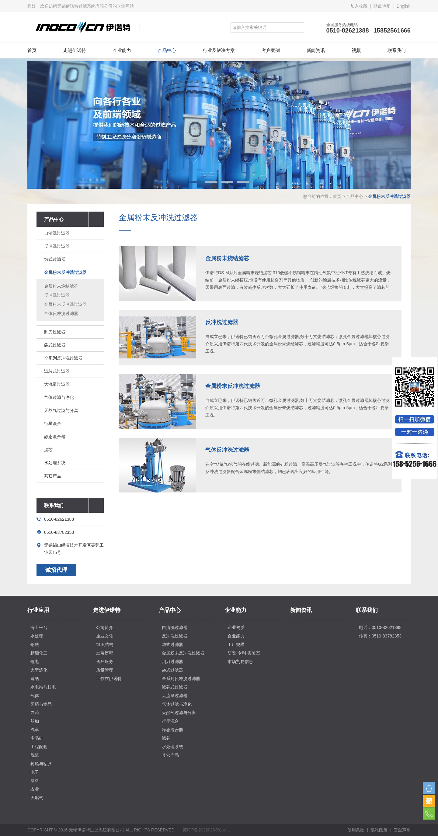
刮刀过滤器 (54, 332)
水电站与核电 (43, 687)
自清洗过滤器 (57, 233)
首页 (31, 50)
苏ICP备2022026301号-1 (206, 829)
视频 (356, 50)
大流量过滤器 (57, 384)
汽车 (34, 729)
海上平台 (38, 627)
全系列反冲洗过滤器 (63, 358)
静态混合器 (54, 436)
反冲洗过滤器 (57, 246)
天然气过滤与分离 (61, 410)
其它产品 (52, 475)
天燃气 (36, 797)
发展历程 (104, 653)
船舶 (34, 721)
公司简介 (104, 627)
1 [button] (195, 182)
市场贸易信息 (240, 661)
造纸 (34, 678)
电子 (34, 772)
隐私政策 (379, 829)
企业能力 (122, 50)
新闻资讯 (316, 50)
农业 (34, 789)
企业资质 (236, 627)
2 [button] (211, 182)
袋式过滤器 (54, 345)
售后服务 (104, 661)
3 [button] (227, 182)
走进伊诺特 (74, 50)
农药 (34, 712)
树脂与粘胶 (41, 763)
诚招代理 (56, 570)
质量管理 (104, 670)
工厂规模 (236, 644)
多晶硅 (36, 738)
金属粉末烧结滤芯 (61, 286)
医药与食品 (41, 704)
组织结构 (104, 644)
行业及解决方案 (219, 50)
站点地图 (382, 6)
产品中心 (167, 50)
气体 (34, 695)
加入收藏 (358, 6)
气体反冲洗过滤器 (61, 313)
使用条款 (355, 829)
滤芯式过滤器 (57, 371)
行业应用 (38, 610)
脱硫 (34, 755)
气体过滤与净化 (59, 397)
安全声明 (402, 829)
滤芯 (48, 449)
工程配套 (38, 746)
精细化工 (38, 653)
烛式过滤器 (54, 259)
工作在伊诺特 (109, 678)
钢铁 (34, 644)
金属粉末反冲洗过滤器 (65, 272)
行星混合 (52, 423)
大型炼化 (38, 670)
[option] (219, 125)
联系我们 (397, 50)
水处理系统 (54, 462)
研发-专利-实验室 (244, 653)
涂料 (34, 780)
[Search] (262, 28)
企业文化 (104, 636)
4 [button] (243, 182)
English (404, 6)
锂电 (34, 661)
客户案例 (271, 50)
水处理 (36, 636)
